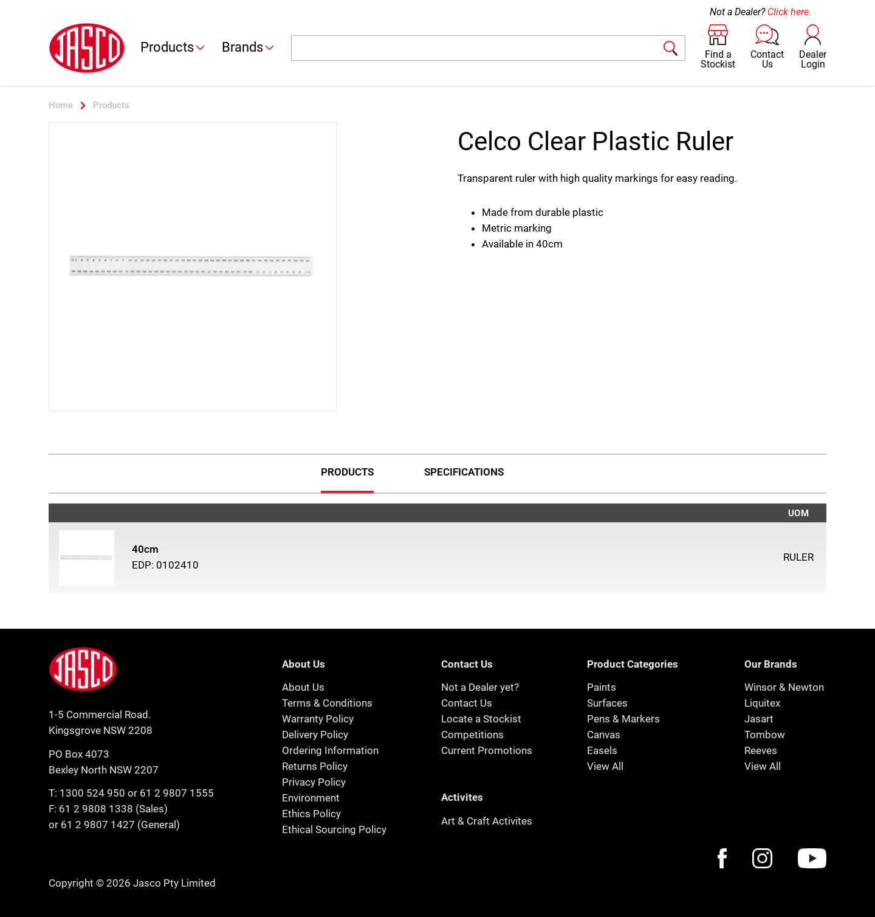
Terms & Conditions (327, 703)
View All (605, 766)
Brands (249, 47)
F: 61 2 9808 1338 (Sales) (108, 809)
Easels (602, 750)
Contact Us (466, 703)
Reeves (760, 750)
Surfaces (607, 703)
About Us (303, 687)
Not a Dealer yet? (480, 687)
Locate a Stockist (481, 719)
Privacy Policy (314, 782)
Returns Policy (315, 766)
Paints (601, 687)
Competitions (472, 734)
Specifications (464, 472)
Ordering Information (330, 750)
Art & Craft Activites (486, 821)
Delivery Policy (315, 734)
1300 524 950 (92, 793)
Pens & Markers (623, 719)
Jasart (759, 719)
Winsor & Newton (784, 687)
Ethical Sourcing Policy (334, 829)
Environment (311, 798)
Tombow (764, 734)
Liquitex (762, 703)
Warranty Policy (318, 719)
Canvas (603, 734)
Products (173, 47)
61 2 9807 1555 (177, 793)
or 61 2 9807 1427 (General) (114, 824)
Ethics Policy (311, 814)
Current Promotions (486, 750)
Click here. (789, 12)
